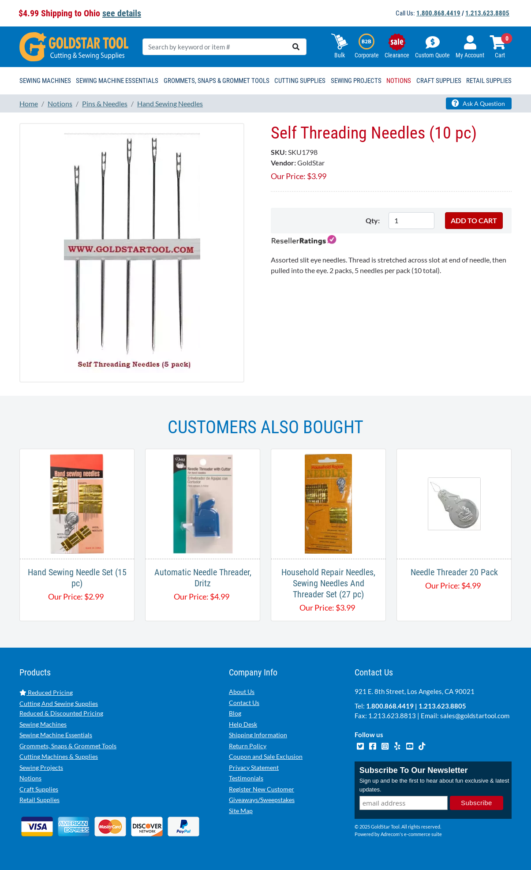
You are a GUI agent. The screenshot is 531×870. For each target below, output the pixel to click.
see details (121, 13)
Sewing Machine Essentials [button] (117, 81)
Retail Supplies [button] (489, 81)
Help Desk (243, 724)
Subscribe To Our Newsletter (413, 770)
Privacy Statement (254, 767)
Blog (235, 713)
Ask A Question (478, 103)
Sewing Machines (43, 724)
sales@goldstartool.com (474, 716)
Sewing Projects (41, 767)
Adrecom (390, 834)
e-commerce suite (423, 834)
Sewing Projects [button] (356, 81)
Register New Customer (261, 789)
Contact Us (244, 702)
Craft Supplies (38, 789)
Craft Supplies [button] (438, 81)
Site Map (241, 810)
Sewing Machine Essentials (55, 735)
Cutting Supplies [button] (299, 81)
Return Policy (247, 746)
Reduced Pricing (46, 692)
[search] (296, 46)
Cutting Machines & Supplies (58, 756)
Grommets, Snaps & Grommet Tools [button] (216, 81)
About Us (241, 691)
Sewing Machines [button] (45, 81)
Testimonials (246, 778)
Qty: (373, 220)
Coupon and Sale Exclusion (266, 756)
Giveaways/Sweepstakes (262, 799)
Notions (30, 778)
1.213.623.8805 (487, 13)
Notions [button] (398, 81)
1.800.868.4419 (438, 13)
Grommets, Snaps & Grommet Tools (67, 746)
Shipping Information (258, 735)
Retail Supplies (39, 799)
